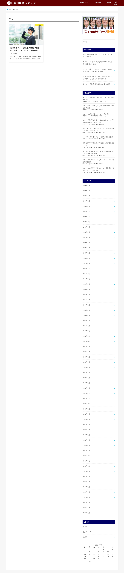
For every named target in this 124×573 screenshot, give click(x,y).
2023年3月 (86, 373)
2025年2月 (86, 256)
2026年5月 (86, 189)
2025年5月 (86, 245)
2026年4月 (86, 194)
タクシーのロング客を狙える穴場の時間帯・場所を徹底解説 (98, 106)
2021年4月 (86, 491)
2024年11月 (87, 271)
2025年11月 (87, 215)
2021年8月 (86, 471)
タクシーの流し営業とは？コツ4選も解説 (96, 83)
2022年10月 (87, 399)
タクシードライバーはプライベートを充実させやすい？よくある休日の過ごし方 (97, 77)
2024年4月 (86, 307)
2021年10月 (87, 460)
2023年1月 (86, 384)
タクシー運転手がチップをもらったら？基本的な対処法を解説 (98, 160)
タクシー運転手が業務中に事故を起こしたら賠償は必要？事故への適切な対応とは (98, 120)
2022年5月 (86, 425)
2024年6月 (86, 297)
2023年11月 (87, 332)
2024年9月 (86, 281)
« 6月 (89, 555)
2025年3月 (86, 250)
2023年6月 (86, 358)
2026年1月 (86, 204)
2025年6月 (86, 240)
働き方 (85, 520)
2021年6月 (86, 481)
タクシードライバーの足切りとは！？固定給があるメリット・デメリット (98, 129)
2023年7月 (86, 353)
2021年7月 (86, 476)
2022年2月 (86, 440)
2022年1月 (86, 445)
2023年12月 (87, 327)
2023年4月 (86, 368)
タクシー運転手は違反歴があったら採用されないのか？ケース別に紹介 (98, 151)
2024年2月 (86, 317)
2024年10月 (87, 276)
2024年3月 (86, 312)
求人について (84, 2)
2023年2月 (86, 379)
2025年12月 (87, 209)
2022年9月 (86, 404)
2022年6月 (86, 420)
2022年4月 (86, 430)
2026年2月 (86, 199)
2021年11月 (87, 455)
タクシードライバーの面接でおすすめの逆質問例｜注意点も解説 (97, 63)
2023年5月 (86, 363)
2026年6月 (86, 184)
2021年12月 (87, 450)
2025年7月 (86, 235)
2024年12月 (87, 266)
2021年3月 (86, 496)
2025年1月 (86, 261)
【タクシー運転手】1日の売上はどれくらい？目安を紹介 (98, 98)
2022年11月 (87, 394)
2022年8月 (86, 409)
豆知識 (109, 2)
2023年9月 (86, 343)
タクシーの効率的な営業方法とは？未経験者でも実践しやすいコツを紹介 (98, 168)
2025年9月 (86, 225)
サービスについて (97, 2)
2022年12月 (87, 389)
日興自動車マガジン (97, 570)
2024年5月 (86, 302)
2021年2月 (86, 501)
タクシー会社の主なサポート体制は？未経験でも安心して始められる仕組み (97, 70)
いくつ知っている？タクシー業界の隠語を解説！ (98, 136)
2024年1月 (86, 322)
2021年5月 (86, 486)
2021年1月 (86, 507)
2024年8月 (86, 286)
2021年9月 (86, 466)
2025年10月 (87, 220)
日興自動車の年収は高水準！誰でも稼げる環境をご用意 (98, 143)
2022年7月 (86, 414)
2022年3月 (86, 435)
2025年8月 (86, 230)
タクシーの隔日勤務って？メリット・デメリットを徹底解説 (97, 55)
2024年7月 (86, 292)
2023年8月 (86, 348)
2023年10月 (87, 338)
